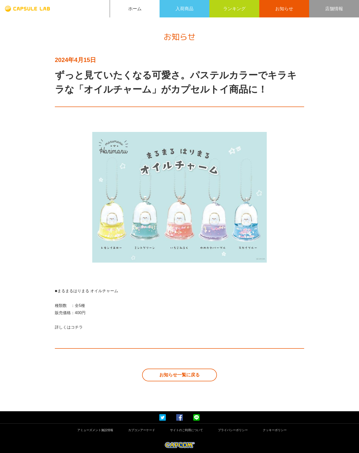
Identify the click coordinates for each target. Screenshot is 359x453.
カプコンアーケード (141, 430)
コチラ (77, 327)
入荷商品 (184, 8)
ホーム (135, 8)
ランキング (234, 8)
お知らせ (284, 8)
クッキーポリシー (275, 430)
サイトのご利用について (186, 430)
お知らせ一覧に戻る (179, 374)
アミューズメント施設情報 (95, 430)
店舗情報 (334, 8)
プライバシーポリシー (233, 430)
